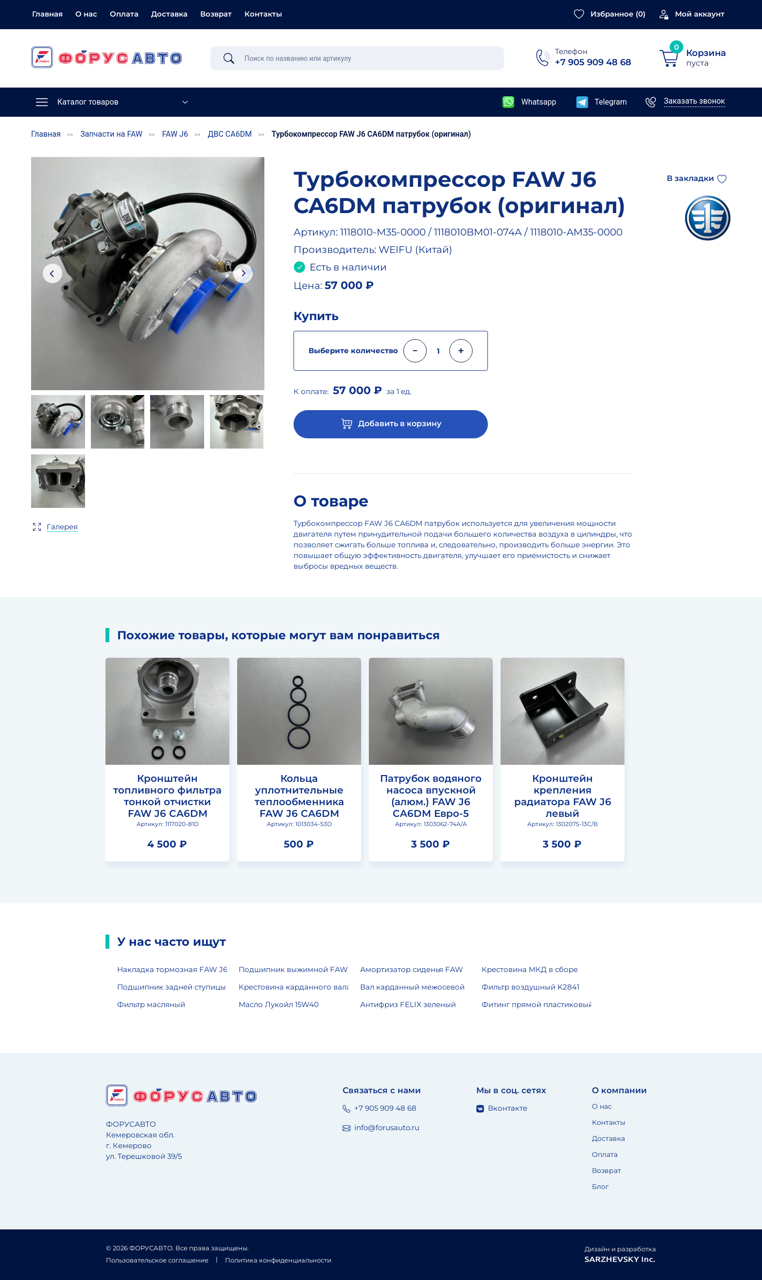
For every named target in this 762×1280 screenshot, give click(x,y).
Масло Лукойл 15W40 (279, 1004)
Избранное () (617, 13)
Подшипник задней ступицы (171, 987)
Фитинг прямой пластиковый (536, 1004)
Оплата (124, 13)
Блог (600, 1186)
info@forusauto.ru (381, 1127)
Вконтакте (501, 1108)
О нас (86, 13)
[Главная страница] (106, 57)
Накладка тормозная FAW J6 (172, 969)
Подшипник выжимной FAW (293, 969)
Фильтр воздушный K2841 (530, 987)
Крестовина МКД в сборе (530, 969)
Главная (47, 13)
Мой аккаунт (700, 13)
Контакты (263, 13)
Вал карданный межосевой (412, 987)
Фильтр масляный (151, 1004)
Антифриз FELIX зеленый (408, 1004)
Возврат (216, 13)
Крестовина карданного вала (293, 987)
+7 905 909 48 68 (379, 1108)
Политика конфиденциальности (278, 1260)
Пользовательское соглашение (157, 1260)
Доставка (169, 13)
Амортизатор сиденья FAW (411, 969)
